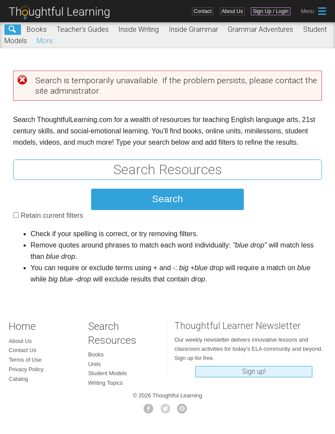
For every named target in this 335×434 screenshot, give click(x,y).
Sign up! (254, 371)
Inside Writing (138, 29)
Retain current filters (52, 215)
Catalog (18, 379)
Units (94, 364)
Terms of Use (25, 359)
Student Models (107, 373)
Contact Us (22, 350)
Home (22, 326)
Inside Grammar (193, 29)
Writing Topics (105, 383)
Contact (203, 11)
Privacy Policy (26, 369)
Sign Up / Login (270, 11)
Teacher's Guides (83, 29)
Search (12, 29)
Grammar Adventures (260, 29)
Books (37, 29)
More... (47, 41)
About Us (232, 11)
